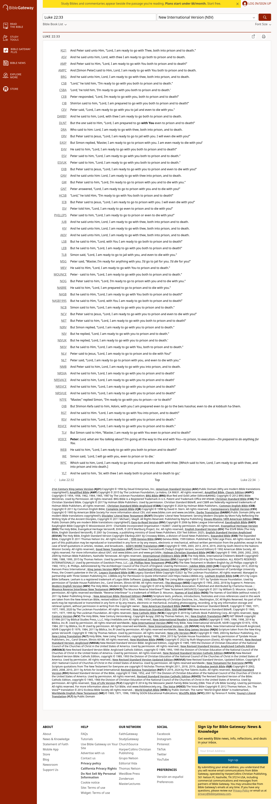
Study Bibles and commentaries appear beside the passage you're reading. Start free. (141, 3)
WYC (63, 463)
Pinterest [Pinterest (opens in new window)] (163, 744)
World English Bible (147, 690)
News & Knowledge (56, 739)
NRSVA (62, 373)
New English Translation (206, 616)
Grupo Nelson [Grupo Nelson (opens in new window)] (128, 758)
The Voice (169, 686)
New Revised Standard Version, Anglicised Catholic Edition (217, 646)
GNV (63, 176)
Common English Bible (233, 505)
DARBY (62, 116)
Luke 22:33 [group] (51, 36)
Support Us (50, 770)
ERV (64, 136)
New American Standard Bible (161, 606)
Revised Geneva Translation (138, 669)
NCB (63, 307)
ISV (64, 209)
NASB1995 (59, 301)
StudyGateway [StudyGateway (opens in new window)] (129, 739)
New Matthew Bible (142, 639)
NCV (64, 314)
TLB (64, 255)
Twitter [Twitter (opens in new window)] (162, 754)
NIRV (63, 327)
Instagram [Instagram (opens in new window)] (164, 739)
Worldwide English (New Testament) (75, 693)
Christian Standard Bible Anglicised (129, 505)
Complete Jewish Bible (120, 509)
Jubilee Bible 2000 (201, 566)
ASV (64, 57)
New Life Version (178, 633)
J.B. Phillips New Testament (147, 562)
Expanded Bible (221, 535)
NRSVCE (61, 387)
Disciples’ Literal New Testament (122, 515)
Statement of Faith (55, 744)
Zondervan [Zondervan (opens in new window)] (126, 779)
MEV (63, 268)
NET (64, 321)
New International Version (149, 623)
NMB (63, 367)
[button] (256, 4)
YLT (64, 473)
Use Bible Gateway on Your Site (99, 746)
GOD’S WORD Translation (142, 546)
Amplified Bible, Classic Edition (224, 492)
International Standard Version (150, 559)
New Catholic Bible (145, 613)
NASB (63, 294)
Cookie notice (90, 782)
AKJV (63, 235)
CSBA (63, 90)
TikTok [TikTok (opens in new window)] (161, 749)
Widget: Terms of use (95, 793)
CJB (64, 103)
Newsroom (50, 765)
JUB (64, 222)
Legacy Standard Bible (113, 572)
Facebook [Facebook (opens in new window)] (163, 734)
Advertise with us (93, 753)
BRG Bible (152, 495)
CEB (64, 97)
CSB (64, 83)
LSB (64, 241)
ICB (64, 202)
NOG (63, 281)
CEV (64, 110)
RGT (64, 413)
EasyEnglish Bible (236, 522)
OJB (64, 406)
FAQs (84, 734)
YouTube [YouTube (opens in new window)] (163, 759)
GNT (63, 189)
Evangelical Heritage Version (239, 526)
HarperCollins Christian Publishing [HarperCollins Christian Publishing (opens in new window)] (135, 751)
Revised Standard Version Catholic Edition (164, 676)
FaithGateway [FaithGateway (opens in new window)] (128, 734)
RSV (64, 419)
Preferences (165, 782)
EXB (64, 169)
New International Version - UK (168, 626)
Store (46, 754)
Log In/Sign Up (259, 4)
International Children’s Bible (161, 556)
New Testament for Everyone (225, 663)
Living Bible (149, 579)
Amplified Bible (79, 492)
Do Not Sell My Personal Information (98, 776)
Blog (46, 759)
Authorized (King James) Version (159, 569)
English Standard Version (201, 529)
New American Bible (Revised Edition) (117, 596)
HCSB (63, 195)
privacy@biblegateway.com (214, 794)
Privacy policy (91, 763)
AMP (63, 64)
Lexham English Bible (218, 576)
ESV (64, 156)
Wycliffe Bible (187, 693)
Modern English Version (67, 586)
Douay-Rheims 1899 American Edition (228, 519)
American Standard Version (173, 489)
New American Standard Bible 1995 (155, 609)
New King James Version (193, 629)
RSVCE (62, 426)
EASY (63, 143)
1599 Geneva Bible (142, 539)
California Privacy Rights (99, 768)
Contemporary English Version (230, 509)
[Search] (265, 17)
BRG (64, 77)
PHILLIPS (60, 215)
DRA (64, 130)
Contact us (88, 758)
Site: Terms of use (93, 788)
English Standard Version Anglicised (229, 532)
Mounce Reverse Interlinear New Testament (80, 589)
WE (64, 456)
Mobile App (50, 749)
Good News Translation (110, 549)
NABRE (62, 288)
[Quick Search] (99, 17)
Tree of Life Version (103, 683)
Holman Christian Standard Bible (184, 552)
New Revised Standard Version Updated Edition (142, 659)
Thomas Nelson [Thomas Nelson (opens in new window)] (130, 768)
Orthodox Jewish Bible (211, 666)
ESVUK (62, 163)
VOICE (62, 439)
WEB (63, 450)
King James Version (99, 569)
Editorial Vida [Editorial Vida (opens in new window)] (128, 763)
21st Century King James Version (73, 489)
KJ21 (63, 50)
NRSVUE (61, 393)
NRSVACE (60, 380)
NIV (64, 334)
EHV (64, 149)
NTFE (63, 400)
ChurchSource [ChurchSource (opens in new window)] (128, 744)
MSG (63, 261)
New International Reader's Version (176, 619)
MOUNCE (60, 274)
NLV (64, 354)
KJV (64, 228)
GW (64, 182)
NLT (64, 360)
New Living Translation (66, 636)
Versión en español (170, 777)
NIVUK (62, 340)
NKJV (63, 347)
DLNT (63, 123)
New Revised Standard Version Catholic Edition (193, 653)
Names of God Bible (187, 592)
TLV (64, 433)
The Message (173, 582)
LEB (64, 248)
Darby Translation (207, 512)
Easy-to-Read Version (144, 522)
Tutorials (87, 739)
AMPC (62, 70)
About (47, 734)
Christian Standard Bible (231, 499)
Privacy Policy (241, 790)
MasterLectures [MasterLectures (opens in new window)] (129, 784)
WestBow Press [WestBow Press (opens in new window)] (129, 774)
